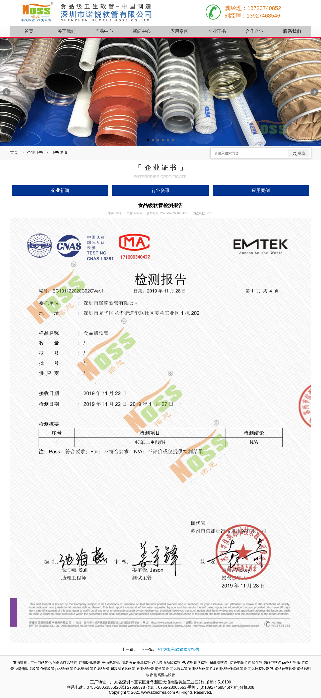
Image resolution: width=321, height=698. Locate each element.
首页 (14, 152)
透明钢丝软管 (198, 669)
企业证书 (35, 152)
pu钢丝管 (289, 662)
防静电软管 (272, 662)
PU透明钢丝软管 (194, 662)
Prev (7, 92)
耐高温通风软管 (123, 669)
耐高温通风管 (176, 669)
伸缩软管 (47, 669)
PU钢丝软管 (83, 669)
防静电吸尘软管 (27, 669)
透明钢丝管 (145, 669)
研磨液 (127, 662)
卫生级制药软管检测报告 (177, 649)
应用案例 (261, 190)
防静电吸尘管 (240, 662)
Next (314, 92)
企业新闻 (60, 190)
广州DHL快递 (89, 662)
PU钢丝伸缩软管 (283, 669)
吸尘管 (257, 662)
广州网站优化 (41, 662)
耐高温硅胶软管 (256, 669)
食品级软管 (172, 662)
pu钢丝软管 (64, 669)
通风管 (157, 662)
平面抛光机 (111, 662)
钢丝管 (160, 669)
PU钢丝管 (102, 669)
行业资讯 (160, 190)
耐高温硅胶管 (164, 675)
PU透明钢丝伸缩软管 (226, 669)
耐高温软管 (142, 662)
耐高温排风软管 (64, 662)
